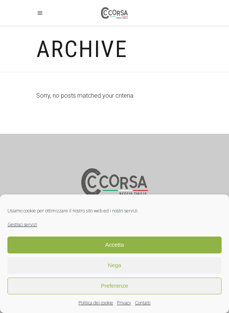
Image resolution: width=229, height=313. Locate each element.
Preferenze (114, 285)
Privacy (124, 303)
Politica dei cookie (95, 303)
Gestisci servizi (22, 224)
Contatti (143, 303)
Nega (114, 265)
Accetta (114, 244)
